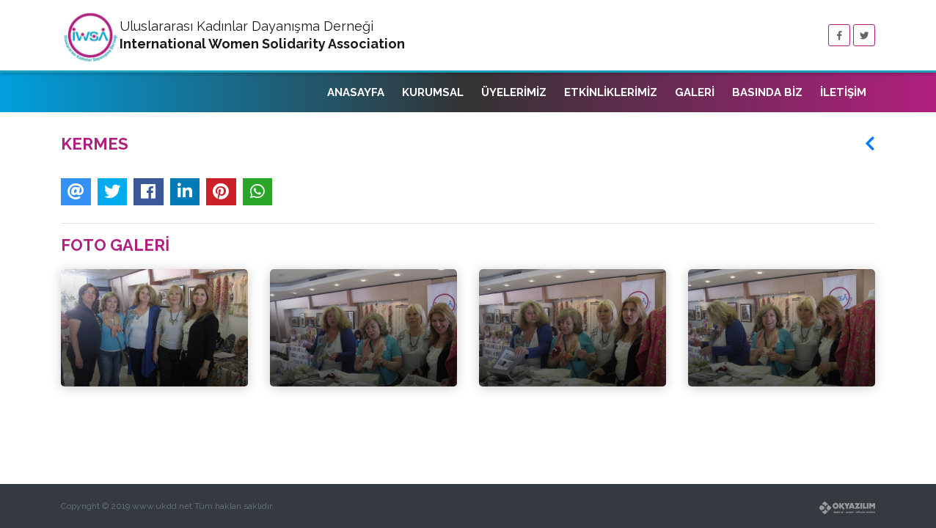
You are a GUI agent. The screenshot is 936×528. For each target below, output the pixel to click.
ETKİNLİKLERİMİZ (610, 92)
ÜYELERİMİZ (513, 92)
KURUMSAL (433, 92)
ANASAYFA (355, 92)
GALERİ (694, 92)
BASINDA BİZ (767, 92)
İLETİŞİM (843, 92)
